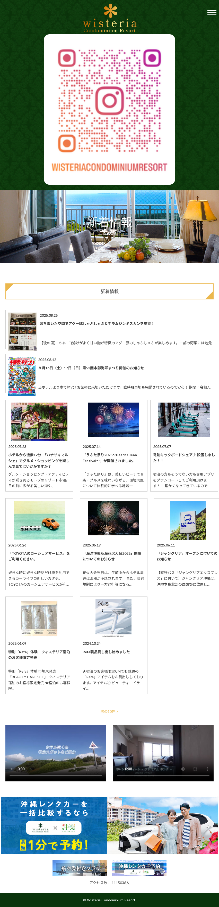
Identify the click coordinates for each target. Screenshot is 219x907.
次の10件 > (110, 711)
